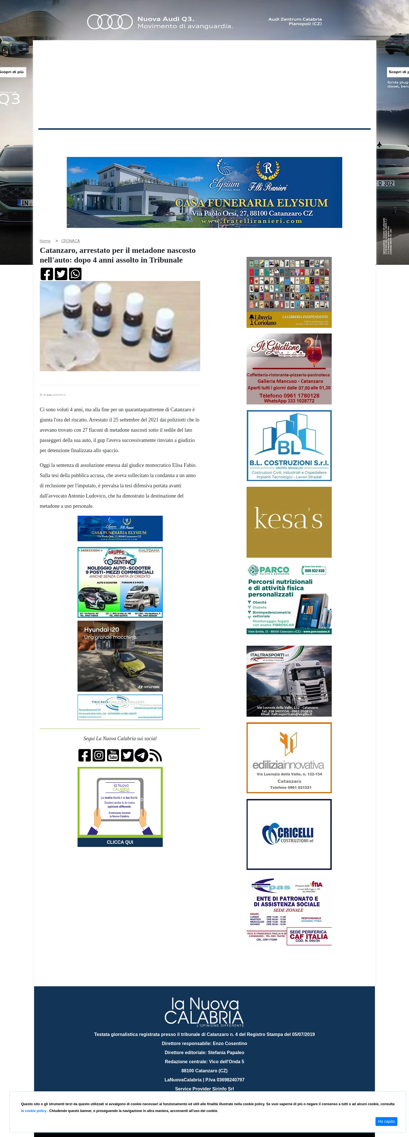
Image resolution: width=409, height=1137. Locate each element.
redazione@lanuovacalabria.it (217, 1089)
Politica (119, 138)
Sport (205, 138)
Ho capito (386, 1121)
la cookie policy (34, 1111)
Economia (184, 138)
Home (52, 137)
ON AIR (348, 139)
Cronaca (98, 138)
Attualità (159, 138)
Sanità (139, 138)
